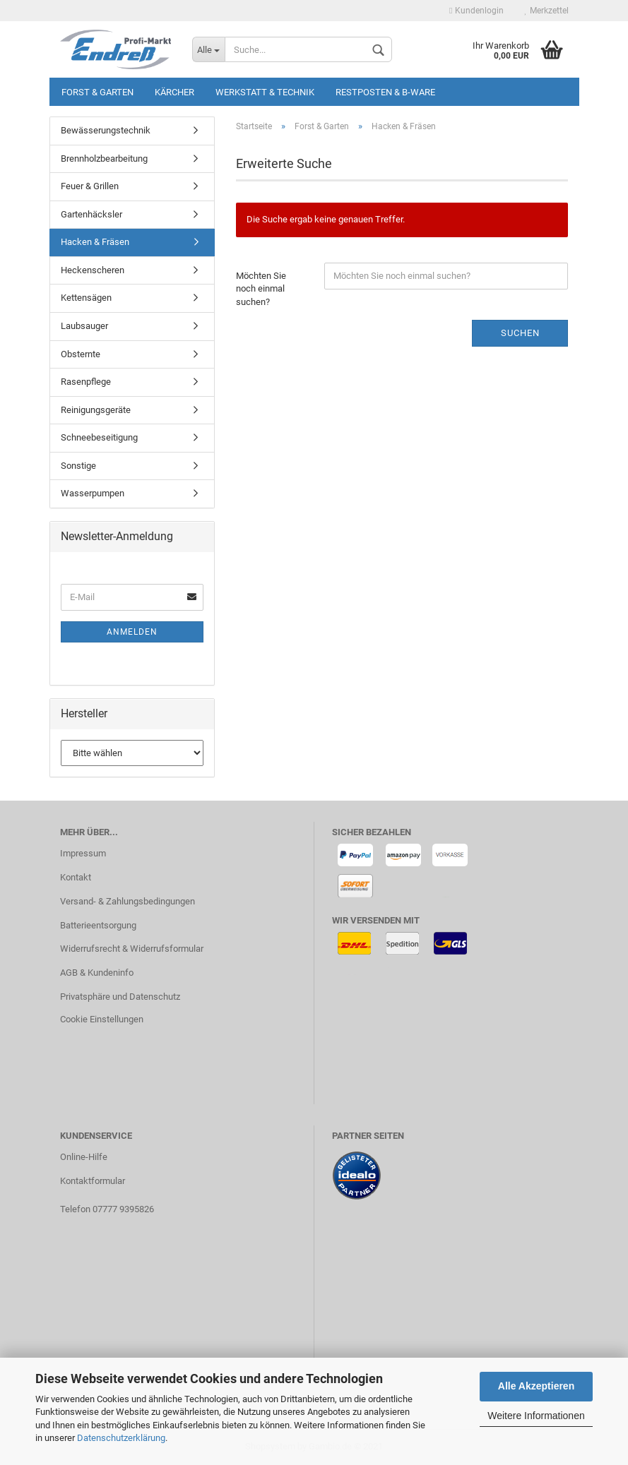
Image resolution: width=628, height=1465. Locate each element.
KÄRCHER (174, 92)
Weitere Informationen (535, 1415)
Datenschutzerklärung (121, 1438)
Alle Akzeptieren (536, 1386)
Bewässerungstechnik (105, 130)
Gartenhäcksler (91, 214)
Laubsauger (84, 326)
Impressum (83, 853)
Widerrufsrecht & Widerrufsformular (131, 948)
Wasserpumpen (92, 493)
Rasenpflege (86, 381)
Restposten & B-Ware (385, 92)
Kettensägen (86, 297)
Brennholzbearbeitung (104, 158)
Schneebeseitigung (99, 437)
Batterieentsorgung (98, 925)
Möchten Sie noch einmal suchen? (261, 288)
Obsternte (80, 354)
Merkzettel (547, 11)
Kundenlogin (476, 11)
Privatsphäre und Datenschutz (120, 996)
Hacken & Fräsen (95, 242)
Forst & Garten (97, 92)
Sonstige (78, 465)
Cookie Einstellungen (101, 1019)
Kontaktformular (92, 1181)
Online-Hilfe (83, 1157)
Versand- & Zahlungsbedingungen (127, 901)
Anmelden (132, 632)
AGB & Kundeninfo (97, 972)
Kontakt (75, 877)
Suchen (520, 333)
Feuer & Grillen (90, 186)
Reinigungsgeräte (96, 410)
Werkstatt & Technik (264, 92)
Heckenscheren (92, 270)
